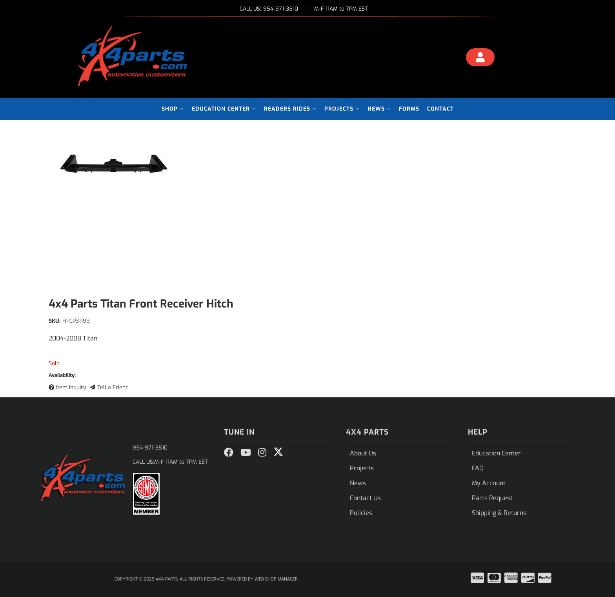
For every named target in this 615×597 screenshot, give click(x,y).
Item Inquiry (71, 387)
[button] (173, 109)
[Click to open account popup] (480, 58)
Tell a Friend (113, 387)
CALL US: (269, 9)
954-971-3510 (150, 447)
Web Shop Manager (276, 579)
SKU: (54, 321)
